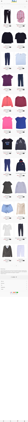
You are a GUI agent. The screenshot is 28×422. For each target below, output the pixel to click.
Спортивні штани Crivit (20, 88)
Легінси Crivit (7, 173)
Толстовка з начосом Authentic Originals (21, 174)
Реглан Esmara (20, 195)
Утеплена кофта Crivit (7, 109)
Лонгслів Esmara (20, 216)
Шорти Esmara (7, 216)
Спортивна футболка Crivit (20, 130)
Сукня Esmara (7, 195)
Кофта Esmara (7, 45)
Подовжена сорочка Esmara (20, 24)
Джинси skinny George (7, 24)
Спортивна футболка (7, 130)
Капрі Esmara (21, 259)
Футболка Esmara (21, 45)
